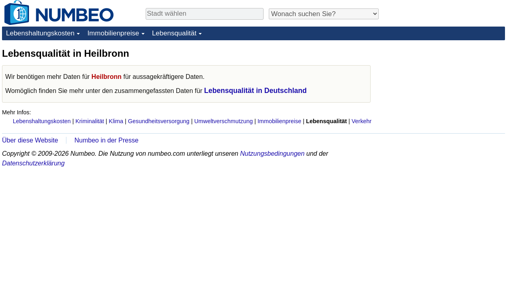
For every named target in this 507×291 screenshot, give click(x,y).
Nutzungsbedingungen (272, 153)
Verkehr (362, 121)
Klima (116, 121)
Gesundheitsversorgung (159, 121)
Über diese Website (30, 140)
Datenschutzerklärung (33, 163)
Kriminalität (89, 121)
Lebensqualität (174, 33)
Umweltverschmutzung (223, 121)
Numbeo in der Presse (106, 140)
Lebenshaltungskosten (40, 33)
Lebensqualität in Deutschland (255, 91)
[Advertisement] (432, 168)
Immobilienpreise (113, 33)
